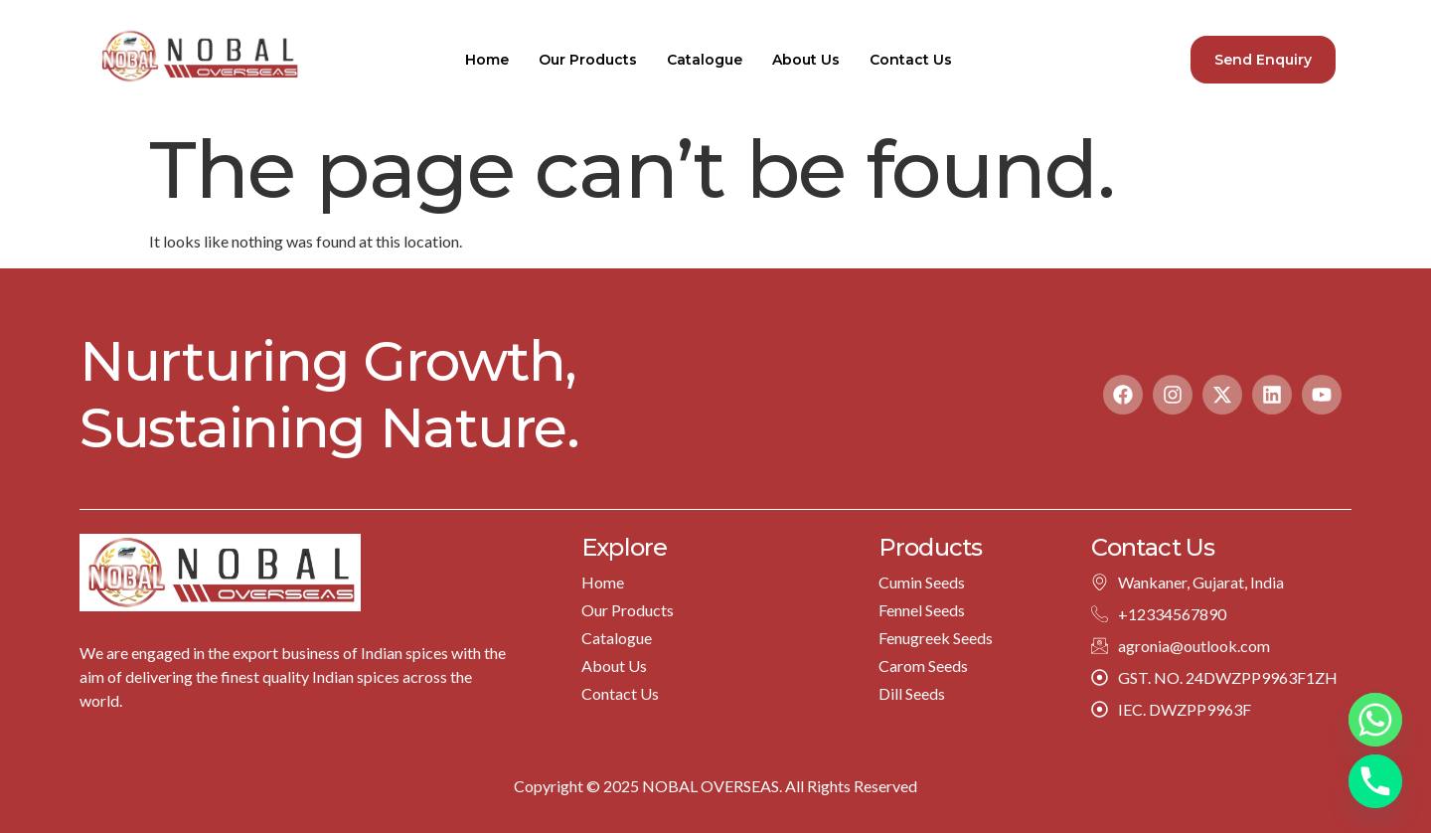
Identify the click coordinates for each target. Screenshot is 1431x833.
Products (930, 547)
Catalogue (704, 60)
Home (487, 60)
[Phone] (1375, 781)
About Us (806, 60)
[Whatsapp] (1375, 720)
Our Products (588, 60)
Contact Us (911, 60)
